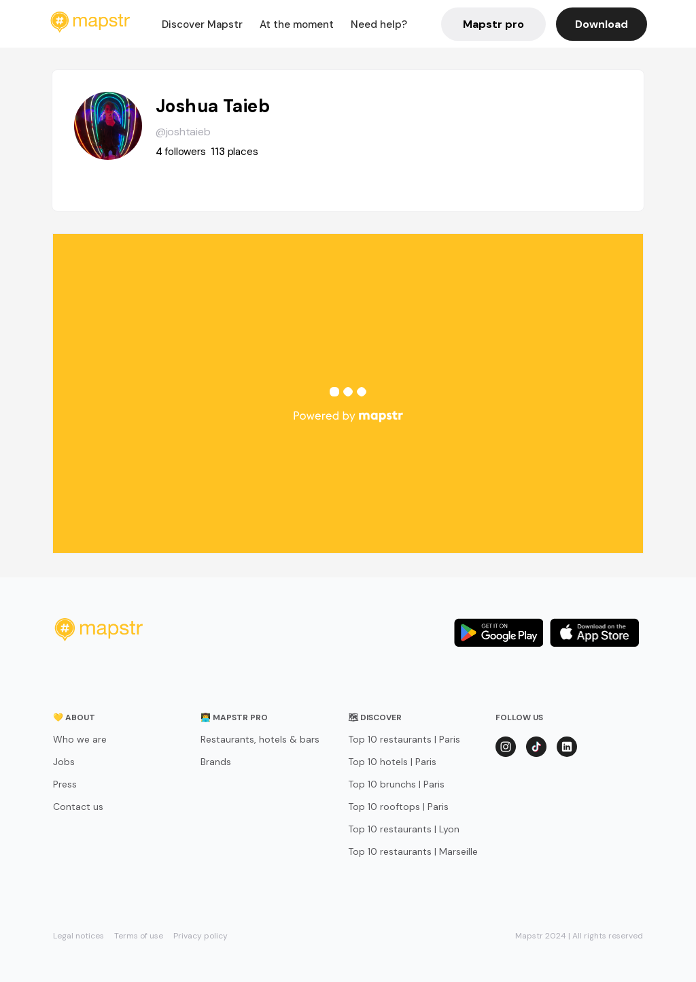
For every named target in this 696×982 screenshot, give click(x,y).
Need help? (379, 24)
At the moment (297, 24)
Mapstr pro (493, 24)
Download (601, 24)
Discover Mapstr (202, 24)
